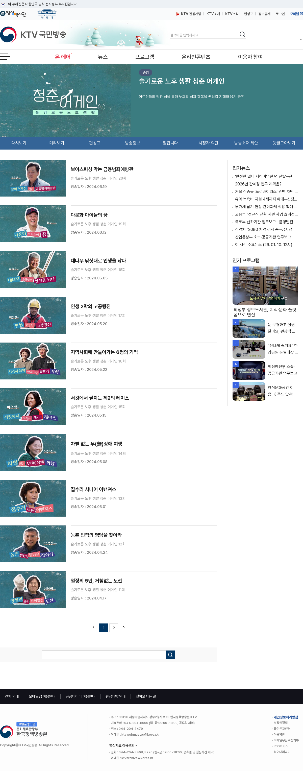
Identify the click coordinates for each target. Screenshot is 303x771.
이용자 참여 (250, 57)
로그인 (280, 14)
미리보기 (56, 143)
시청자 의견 (208, 143)
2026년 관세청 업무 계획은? (258, 184)
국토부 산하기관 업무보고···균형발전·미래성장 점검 (266, 222)
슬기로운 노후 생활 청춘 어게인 (182, 81)
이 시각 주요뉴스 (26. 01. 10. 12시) (263, 244)
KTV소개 (213, 14)
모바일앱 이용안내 (42, 696)
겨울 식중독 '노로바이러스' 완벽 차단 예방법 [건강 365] (266, 191)
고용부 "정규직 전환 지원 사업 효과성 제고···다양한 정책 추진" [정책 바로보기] (266, 214)
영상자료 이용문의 (121, 745)
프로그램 (144, 57)
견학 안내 (12, 696)
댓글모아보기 (284, 143)
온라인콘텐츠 (196, 57)
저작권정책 (281, 723)
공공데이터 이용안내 (80, 696)
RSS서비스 (281, 746)
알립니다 (170, 143)
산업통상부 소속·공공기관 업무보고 (263, 237)
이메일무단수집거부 (286, 740)
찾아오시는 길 (146, 696)
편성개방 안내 (116, 696)
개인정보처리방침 (286, 717)
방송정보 (132, 143)
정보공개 (264, 14)
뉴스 (102, 57)
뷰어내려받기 (282, 752)
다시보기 (19, 143)
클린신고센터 (282, 729)
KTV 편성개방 (188, 14)
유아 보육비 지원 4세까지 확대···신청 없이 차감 (266, 199)
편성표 (248, 14)
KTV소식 (232, 14)
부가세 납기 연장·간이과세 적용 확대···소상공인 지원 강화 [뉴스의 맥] (266, 206)
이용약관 (279, 734)
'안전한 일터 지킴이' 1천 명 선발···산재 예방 (266, 176)
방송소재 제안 (246, 143)
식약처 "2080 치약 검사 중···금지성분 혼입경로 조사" (266, 229)
